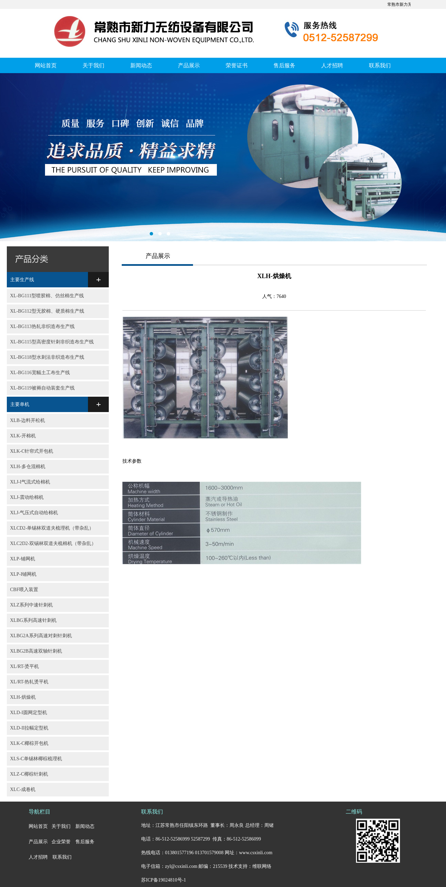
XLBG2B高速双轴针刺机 (36, 651)
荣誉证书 (237, 65)
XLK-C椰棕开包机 (29, 743)
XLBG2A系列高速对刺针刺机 (41, 635)
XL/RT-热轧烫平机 (29, 681)
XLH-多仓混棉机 (27, 466)
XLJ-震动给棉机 (27, 497)
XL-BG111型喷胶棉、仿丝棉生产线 (47, 295)
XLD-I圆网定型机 (28, 712)
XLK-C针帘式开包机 (32, 451)
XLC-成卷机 (23, 789)
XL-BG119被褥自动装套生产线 (42, 388)
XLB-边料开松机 (27, 420)
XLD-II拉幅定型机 (29, 728)
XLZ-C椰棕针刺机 (29, 774)
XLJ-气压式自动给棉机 (34, 512)
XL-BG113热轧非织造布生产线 (42, 326)
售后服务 (284, 65)
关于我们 (93, 65)
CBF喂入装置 (24, 589)
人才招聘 (332, 65)
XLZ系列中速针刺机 (31, 605)
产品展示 (189, 65)
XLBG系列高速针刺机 (33, 620)
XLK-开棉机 (23, 435)
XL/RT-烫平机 (24, 666)
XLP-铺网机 (22, 558)
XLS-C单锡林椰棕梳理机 (36, 758)
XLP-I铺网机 (23, 574)
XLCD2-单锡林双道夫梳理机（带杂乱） (52, 528)
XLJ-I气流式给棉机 (30, 482)
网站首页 (46, 65)
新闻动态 (141, 65)
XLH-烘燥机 (23, 697)
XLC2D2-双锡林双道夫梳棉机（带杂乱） (53, 543)
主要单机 (19, 404)
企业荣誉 (61, 841)
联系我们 (380, 65)
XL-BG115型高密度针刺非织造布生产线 (52, 341)
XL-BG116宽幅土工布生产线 (40, 372)
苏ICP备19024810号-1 (163, 880)
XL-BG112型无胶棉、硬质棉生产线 (47, 311)
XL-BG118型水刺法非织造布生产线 (47, 357)
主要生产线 (22, 279)
